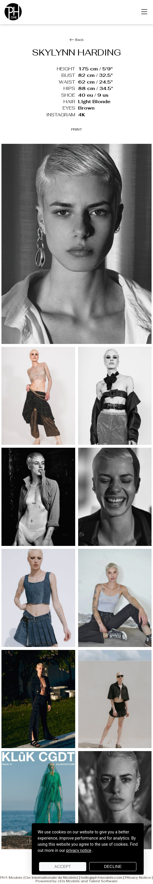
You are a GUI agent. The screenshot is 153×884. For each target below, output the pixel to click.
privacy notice (78, 850)
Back (76, 39)
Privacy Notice (138, 877)
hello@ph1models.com (101, 877)
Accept (62, 866)
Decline (113, 866)
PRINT (76, 129)
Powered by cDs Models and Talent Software (76, 881)
